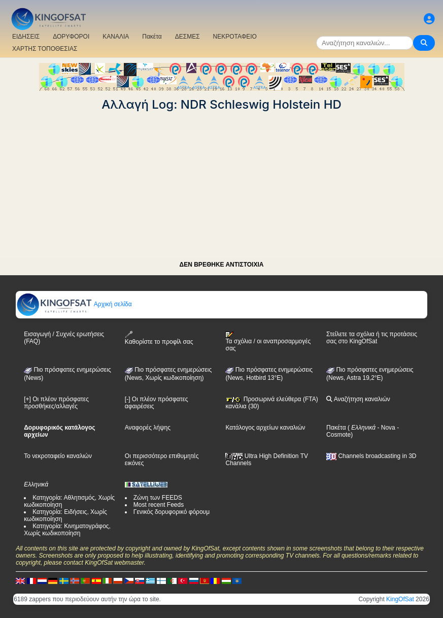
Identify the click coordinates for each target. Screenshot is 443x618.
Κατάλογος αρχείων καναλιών (265, 427)
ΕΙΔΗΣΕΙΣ (26, 36)
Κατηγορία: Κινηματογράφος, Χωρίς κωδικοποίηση (67, 530)
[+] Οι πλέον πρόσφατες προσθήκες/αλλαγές (56, 403)
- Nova (385, 427)
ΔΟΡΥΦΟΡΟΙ (71, 36)
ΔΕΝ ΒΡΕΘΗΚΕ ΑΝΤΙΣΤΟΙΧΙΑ (222, 264)
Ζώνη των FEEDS (157, 497)
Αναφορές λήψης (148, 427)
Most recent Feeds (158, 504)
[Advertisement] (221, 183)
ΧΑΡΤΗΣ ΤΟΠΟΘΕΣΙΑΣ (45, 48)
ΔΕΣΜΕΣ (187, 36)
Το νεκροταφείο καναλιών (58, 456)
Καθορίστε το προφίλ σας (159, 338)
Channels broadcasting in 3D (371, 456)
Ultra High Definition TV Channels (266, 459)
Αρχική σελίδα (74, 304)
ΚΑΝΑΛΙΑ (116, 36)
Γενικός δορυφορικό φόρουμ (171, 511)
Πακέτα (151, 36)
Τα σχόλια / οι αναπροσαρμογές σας (268, 342)
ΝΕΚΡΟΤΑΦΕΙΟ (235, 36)
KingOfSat (400, 599)
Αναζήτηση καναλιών (358, 399)
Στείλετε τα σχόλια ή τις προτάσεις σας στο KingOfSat (371, 338)
